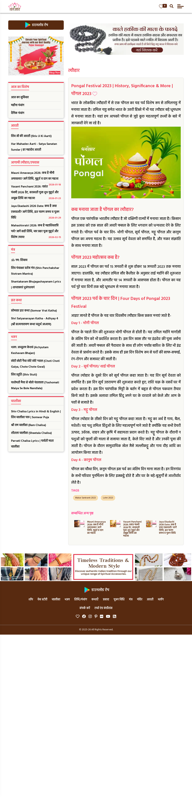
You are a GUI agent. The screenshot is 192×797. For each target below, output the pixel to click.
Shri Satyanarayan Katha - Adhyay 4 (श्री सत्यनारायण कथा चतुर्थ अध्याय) (34, 321)
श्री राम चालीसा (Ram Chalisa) (28, 425)
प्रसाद (106, 599)
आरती (150, 599)
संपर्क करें (85, 608)
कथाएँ (95, 599)
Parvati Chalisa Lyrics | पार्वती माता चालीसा (32, 444)
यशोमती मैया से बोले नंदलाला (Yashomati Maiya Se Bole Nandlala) (35, 385)
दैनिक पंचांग (17, 113)
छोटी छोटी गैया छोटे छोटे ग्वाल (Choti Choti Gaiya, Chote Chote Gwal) (35, 364)
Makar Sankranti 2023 (85, 498)
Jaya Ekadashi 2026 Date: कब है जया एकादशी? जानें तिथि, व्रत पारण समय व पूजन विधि (36, 212)
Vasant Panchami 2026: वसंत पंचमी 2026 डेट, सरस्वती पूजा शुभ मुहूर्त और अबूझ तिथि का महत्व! (36, 192)
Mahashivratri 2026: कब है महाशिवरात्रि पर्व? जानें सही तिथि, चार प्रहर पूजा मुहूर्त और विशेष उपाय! (36, 231)
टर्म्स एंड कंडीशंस (103, 608)
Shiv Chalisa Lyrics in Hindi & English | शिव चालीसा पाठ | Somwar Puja (36, 414)
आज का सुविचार (20, 97)
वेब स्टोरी (42, 599)
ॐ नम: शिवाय (19, 260)
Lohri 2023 (108, 498)
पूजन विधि (119, 599)
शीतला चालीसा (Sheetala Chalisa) (31, 433)
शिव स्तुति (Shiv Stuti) (24, 374)
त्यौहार (74, 70)
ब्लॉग (161, 599)
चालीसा (56, 599)
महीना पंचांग (17, 105)
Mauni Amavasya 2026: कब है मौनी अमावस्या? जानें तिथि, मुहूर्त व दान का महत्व (36, 177)
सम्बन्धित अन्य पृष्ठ (82, 513)
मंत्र (131, 599)
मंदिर (139, 599)
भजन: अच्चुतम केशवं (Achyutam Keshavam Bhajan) (29, 350)
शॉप (30, 599)
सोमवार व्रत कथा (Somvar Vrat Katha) (34, 310)
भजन (67, 599)
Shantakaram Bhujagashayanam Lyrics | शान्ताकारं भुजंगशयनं (36, 284)
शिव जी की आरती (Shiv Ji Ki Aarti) (31, 136)
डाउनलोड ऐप (36, 25)
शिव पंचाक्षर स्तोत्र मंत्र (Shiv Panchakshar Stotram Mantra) (35, 271)
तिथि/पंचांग (80, 599)
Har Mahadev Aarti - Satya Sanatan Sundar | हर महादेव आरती (34, 147)
